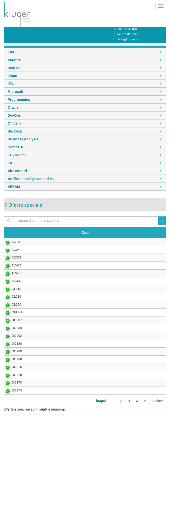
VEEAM (14, 187)
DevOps (14, 115)
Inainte (157, 479)
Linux (12, 76)
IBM (11, 52)
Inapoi (101, 479)
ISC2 (11, 163)
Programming (19, 100)
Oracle (13, 107)
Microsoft (15, 92)
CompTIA (15, 147)
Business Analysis (23, 139)
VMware (14, 60)
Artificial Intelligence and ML (31, 179)
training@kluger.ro (127, 39)
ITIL (11, 84)
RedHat (14, 68)
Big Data (15, 131)
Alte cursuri (17, 171)
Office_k (14, 123)
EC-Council (17, 155)
